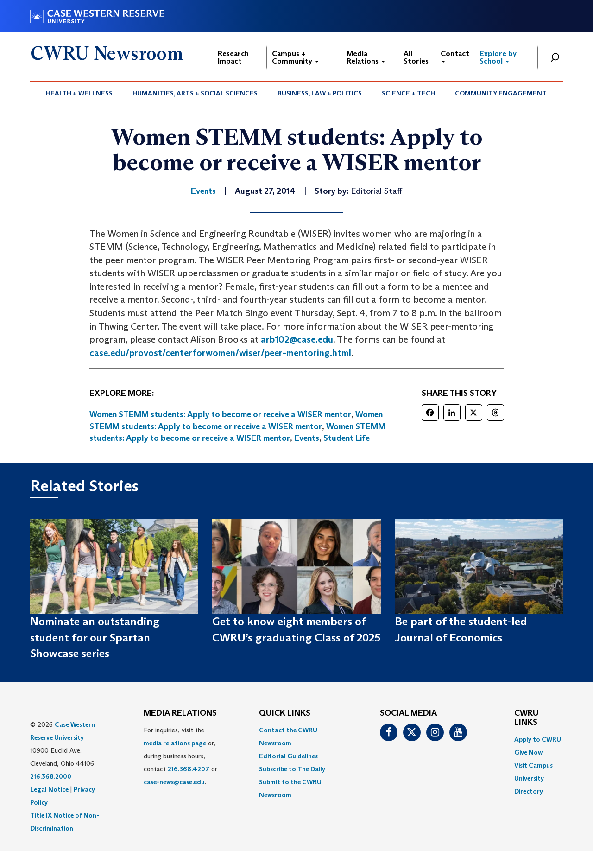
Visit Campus (533, 765)
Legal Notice (49, 789)
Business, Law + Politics (320, 93)
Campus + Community (295, 57)
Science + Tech (408, 93)
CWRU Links (526, 718)
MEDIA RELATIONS (180, 713)
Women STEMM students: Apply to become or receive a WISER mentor (220, 414)
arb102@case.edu (297, 339)
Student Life (346, 438)
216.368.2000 (50, 776)
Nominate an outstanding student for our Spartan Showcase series (94, 637)
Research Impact (233, 57)
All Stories (416, 57)
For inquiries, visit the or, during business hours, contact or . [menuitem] (180, 756)
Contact (455, 56)
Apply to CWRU (537, 739)
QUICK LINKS (284, 713)
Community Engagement (501, 93)
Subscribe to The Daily (292, 769)
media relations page (175, 743)
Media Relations (366, 57)
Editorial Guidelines (288, 756)
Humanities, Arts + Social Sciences (195, 93)
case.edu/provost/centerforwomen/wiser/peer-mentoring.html (220, 352)
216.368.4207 (188, 769)
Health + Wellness (79, 93)
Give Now (528, 752)
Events (306, 438)
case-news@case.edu (174, 782)
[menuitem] (79, 93)
